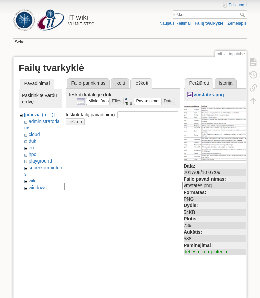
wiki (32, 180)
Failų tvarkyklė (209, 23)
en (31, 147)
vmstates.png (209, 94)
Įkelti (120, 83)
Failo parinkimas (88, 83)
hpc (32, 154)
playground (40, 161)
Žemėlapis (237, 23)
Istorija (225, 83)
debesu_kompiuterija (205, 251)
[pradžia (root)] (39, 114)
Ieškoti (243, 14)
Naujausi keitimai (175, 23)
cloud (34, 134)
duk (32, 141)
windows (38, 187)
